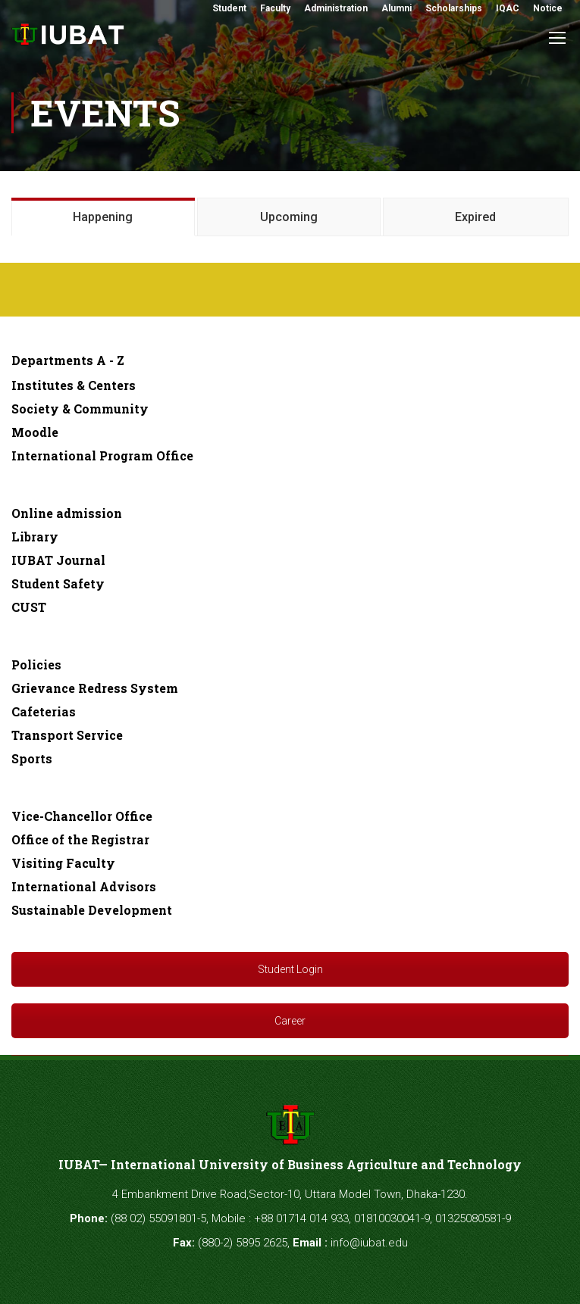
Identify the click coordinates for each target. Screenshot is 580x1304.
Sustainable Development (91, 910)
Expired (475, 217)
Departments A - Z (67, 360)
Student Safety (58, 583)
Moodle (34, 432)
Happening (103, 217)
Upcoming (289, 217)
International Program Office (102, 455)
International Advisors (83, 886)
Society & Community (80, 408)
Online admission (66, 513)
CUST (28, 607)
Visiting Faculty (63, 863)
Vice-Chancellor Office (81, 816)
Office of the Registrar (80, 839)
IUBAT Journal (58, 560)
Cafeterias (43, 711)
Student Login (290, 969)
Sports (31, 758)
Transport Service (67, 735)
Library (34, 536)
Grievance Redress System (94, 688)
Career (290, 1021)
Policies (36, 664)
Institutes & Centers (73, 385)
